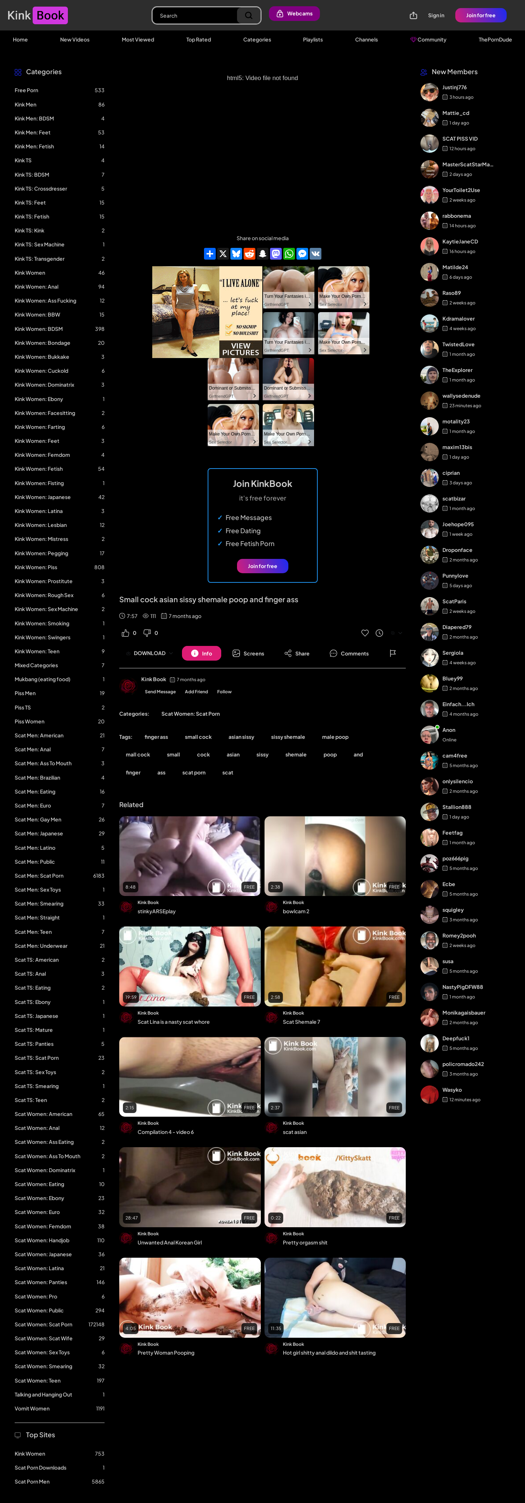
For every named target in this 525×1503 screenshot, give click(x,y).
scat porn (193, 772)
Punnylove (455, 575)
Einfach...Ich (458, 704)
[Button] (201, 653)
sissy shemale (288, 736)
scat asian (295, 1131)
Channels (366, 39)
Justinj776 (454, 87)
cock (203, 754)
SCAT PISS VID (460, 138)
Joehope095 (458, 524)
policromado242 (463, 1064)
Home (20, 39)
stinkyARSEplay (157, 911)
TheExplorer (457, 369)
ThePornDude (495, 39)
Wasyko (452, 1089)
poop (330, 754)
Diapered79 (456, 627)
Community (428, 39)
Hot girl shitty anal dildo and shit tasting (329, 1352)
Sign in (436, 15)
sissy (262, 754)
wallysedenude (461, 395)
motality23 (456, 421)
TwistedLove (458, 344)
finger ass (156, 736)
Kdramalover (458, 318)
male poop (335, 736)
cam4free (454, 755)
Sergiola (452, 652)
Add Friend (196, 691)
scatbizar (454, 498)
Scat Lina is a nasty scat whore (174, 1021)
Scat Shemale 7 (301, 1021)
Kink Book (153, 679)
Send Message (160, 691)
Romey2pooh (459, 935)
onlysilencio (457, 781)
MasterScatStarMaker (468, 164)
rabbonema (456, 215)
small (173, 754)
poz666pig (455, 858)
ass (161, 772)
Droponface (457, 549)
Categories (257, 39)
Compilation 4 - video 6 (166, 1131)
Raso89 (451, 292)
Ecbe (448, 884)
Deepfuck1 (456, 1038)
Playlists (313, 39)
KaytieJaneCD (460, 241)
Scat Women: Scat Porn (190, 713)
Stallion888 (456, 806)
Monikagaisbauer (463, 1012)
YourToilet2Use (461, 190)
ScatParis (454, 601)
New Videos (75, 39)
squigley (453, 909)
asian (233, 754)
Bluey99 (452, 678)
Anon (448, 729)
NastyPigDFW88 (462, 986)
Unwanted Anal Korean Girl (170, 1242)
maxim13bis (457, 447)
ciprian (451, 472)
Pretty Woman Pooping (166, 1352)
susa (447, 961)
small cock (198, 736)
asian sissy (241, 736)
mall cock (138, 754)
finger (133, 772)
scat (227, 772)
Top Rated (198, 39)
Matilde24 (455, 267)
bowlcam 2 (296, 911)
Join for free (481, 15)
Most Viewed (138, 39)
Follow (224, 691)
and (358, 754)
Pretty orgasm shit (305, 1242)
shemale (296, 754)
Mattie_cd (455, 112)
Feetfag (452, 832)
